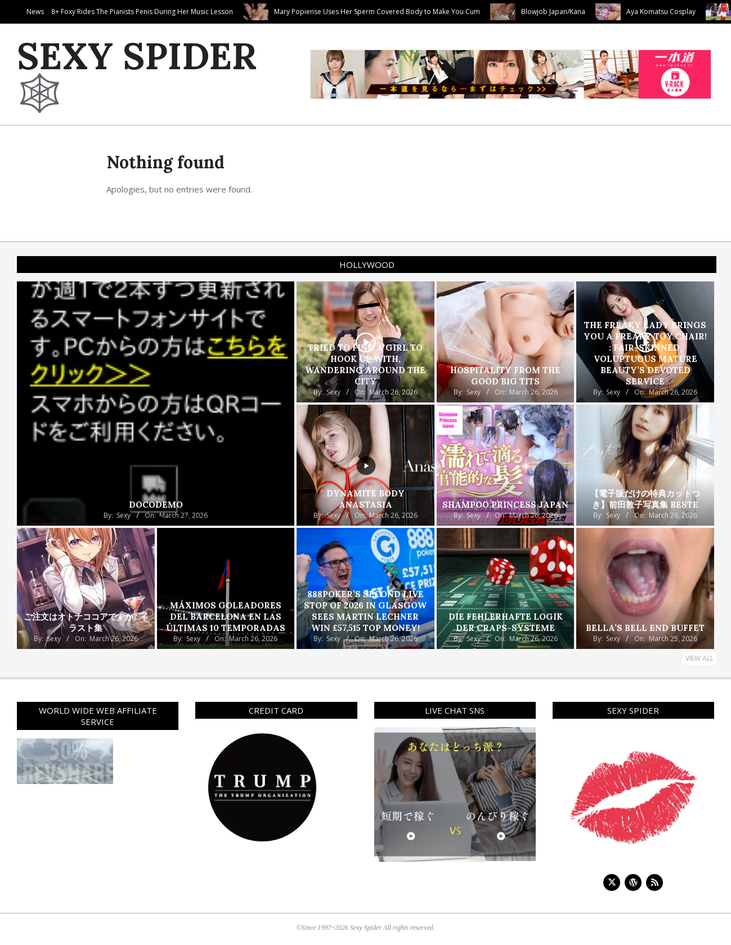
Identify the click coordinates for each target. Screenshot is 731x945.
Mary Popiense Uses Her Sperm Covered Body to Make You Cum (446, 11)
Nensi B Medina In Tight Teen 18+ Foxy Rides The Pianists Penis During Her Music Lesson (162, 11)
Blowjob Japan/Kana (622, 11)
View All (699, 658)
